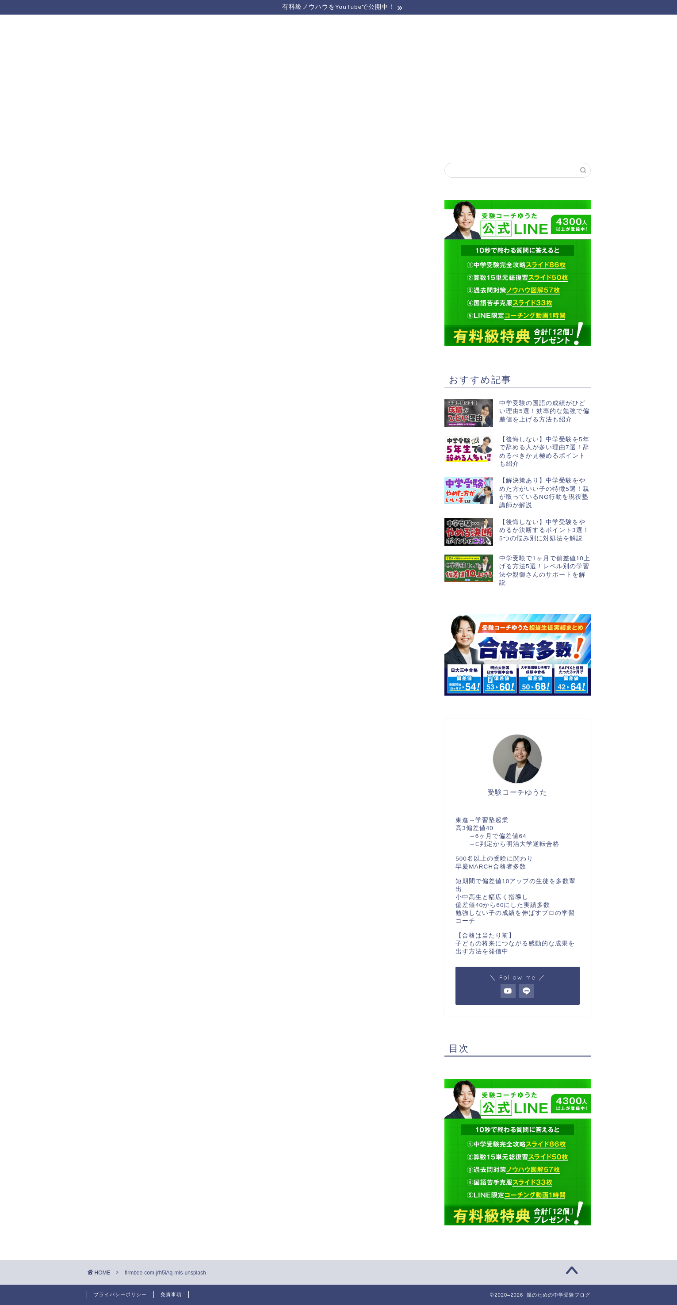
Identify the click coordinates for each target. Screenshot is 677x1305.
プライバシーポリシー (120, 1294)
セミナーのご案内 (137, 140)
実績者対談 (439, 140)
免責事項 (171, 1294)
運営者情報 (238, 140)
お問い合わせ (539, 140)
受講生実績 (338, 140)
